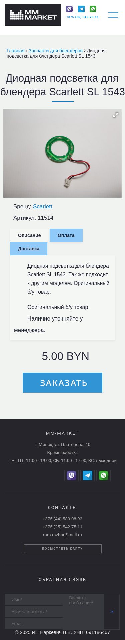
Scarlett (42, 206)
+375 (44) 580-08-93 (62, 518)
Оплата (66, 235)
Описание (29, 235)
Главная (16, 50)
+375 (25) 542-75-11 (82, 17)
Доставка (28, 248)
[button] (115, 115)
